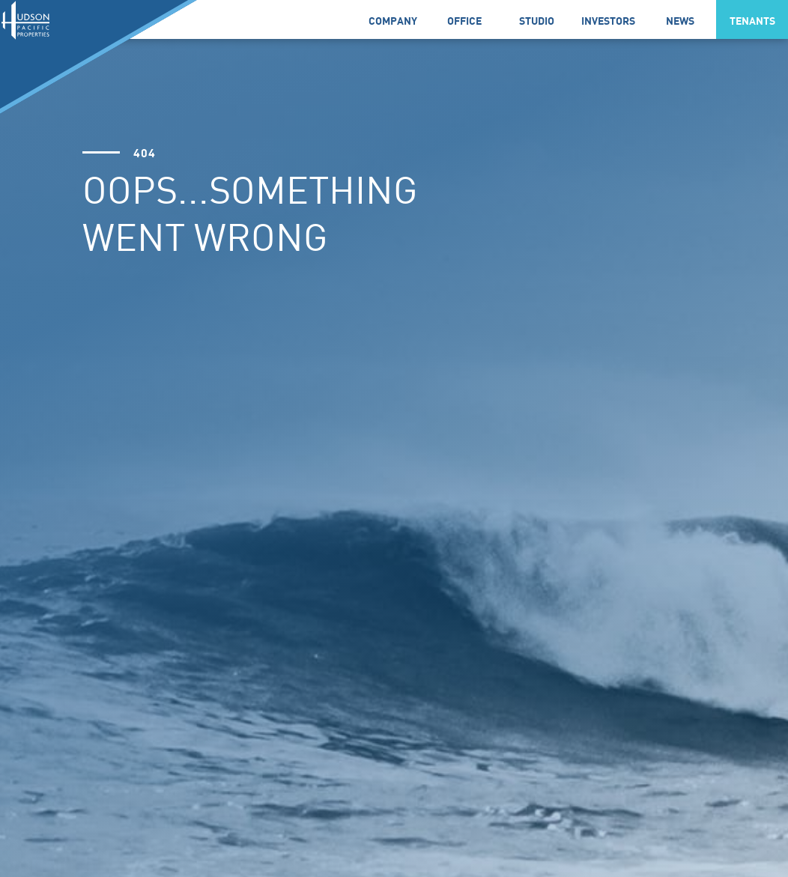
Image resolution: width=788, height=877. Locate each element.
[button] (392, 19)
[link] (464, 19)
